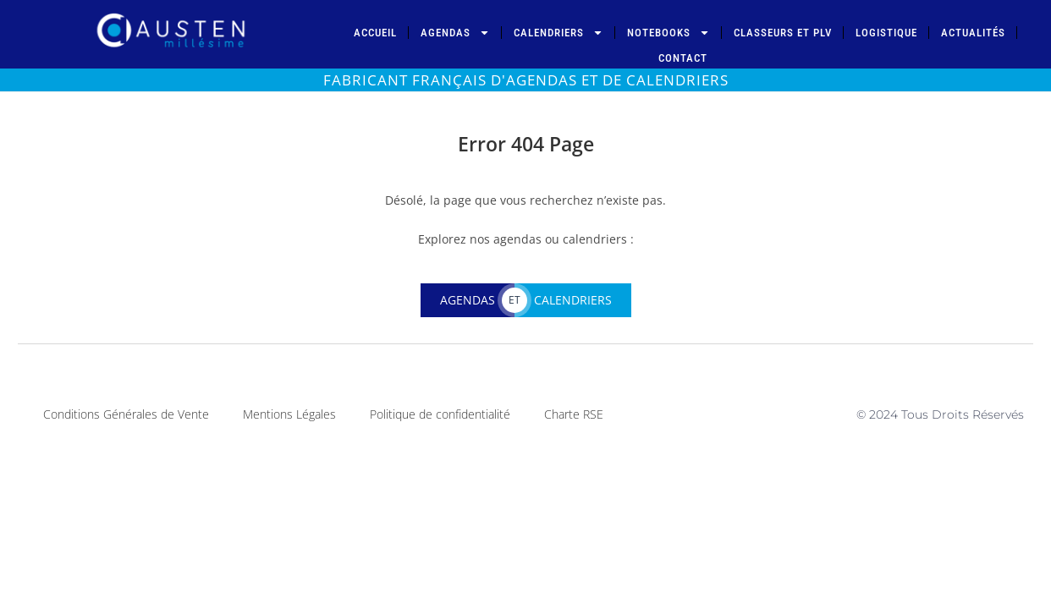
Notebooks (668, 33)
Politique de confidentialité (440, 414)
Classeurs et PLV (783, 32)
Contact (682, 58)
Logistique (886, 32)
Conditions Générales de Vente (126, 414)
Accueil (375, 32)
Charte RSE (573, 414)
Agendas (455, 33)
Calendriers (558, 33)
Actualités (973, 32)
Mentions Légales (289, 414)
